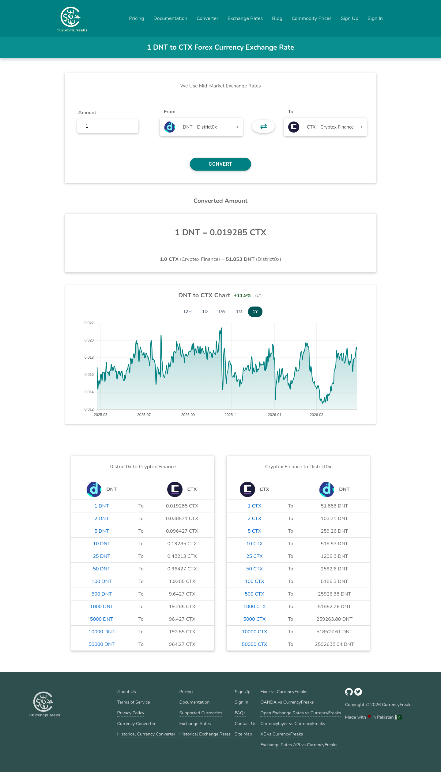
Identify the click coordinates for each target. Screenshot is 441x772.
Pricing (136, 18)
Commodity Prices (311, 18)
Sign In (375, 18)
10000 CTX (254, 631)
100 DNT (102, 581)
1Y (255, 312)
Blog (277, 18)
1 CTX (254, 506)
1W (222, 312)
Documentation (170, 18)
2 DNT (101, 518)
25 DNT (101, 556)
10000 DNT (102, 631)
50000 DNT (102, 644)
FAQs (240, 713)
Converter (207, 18)
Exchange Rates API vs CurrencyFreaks (298, 745)
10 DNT (101, 543)
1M (239, 312)
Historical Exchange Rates (205, 734)
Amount (87, 112)
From (169, 111)
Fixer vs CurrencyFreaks (283, 692)
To (290, 111)
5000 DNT (101, 619)
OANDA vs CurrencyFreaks (287, 702)
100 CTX (254, 581)
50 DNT (101, 568)
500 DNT (102, 594)
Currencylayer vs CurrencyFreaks (292, 723)
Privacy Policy (131, 713)
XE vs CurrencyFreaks (281, 734)
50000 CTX (254, 644)
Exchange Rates (245, 18)
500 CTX (254, 594)
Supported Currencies (200, 713)
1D (205, 312)
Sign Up (350, 18)
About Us (126, 692)
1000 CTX (254, 606)
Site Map (243, 734)
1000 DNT (101, 606)
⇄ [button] (263, 126)
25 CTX (254, 556)
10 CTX (254, 543)
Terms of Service (133, 702)
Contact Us (245, 723)
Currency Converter (136, 723)
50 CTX (254, 568)
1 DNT (101, 506)
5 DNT (101, 531)
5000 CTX (254, 619)
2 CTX (254, 518)
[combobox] (201, 127)
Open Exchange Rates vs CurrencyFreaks (300, 713)
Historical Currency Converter (146, 734)
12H (187, 312)
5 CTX (254, 531)
